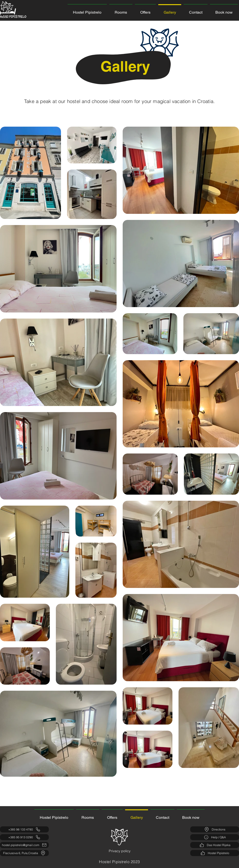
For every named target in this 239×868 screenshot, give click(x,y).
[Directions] (214, 829)
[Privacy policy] (119, 851)
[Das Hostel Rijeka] (214, 845)
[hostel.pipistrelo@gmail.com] (24, 845)
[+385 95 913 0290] (24, 837)
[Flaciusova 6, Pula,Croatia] (24, 853)
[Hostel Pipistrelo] (214, 853)
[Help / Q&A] (214, 837)
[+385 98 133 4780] (24, 829)
